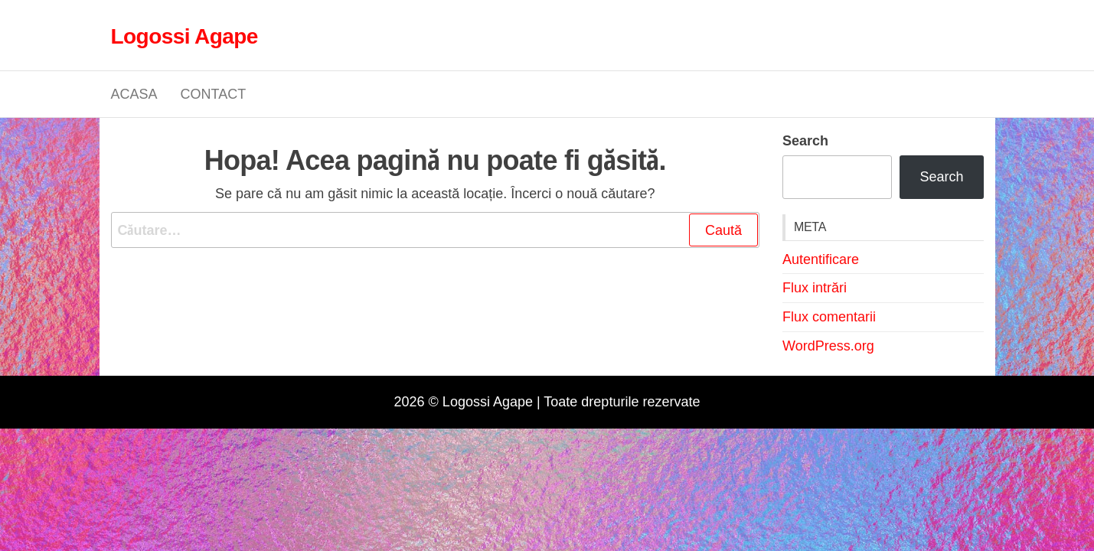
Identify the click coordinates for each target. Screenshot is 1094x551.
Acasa (134, 94)
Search (805, 140)
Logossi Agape (184, 35)
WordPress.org (828, 346)
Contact (214, 94)
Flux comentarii (829, 316)
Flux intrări (814, 287)
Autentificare (820, 259)
